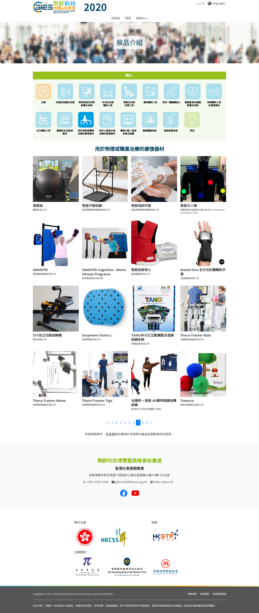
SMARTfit (40, 270)
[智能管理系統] (171, 121)
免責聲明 (204, 593)
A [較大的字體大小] (200, 3)
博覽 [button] (128, 18)
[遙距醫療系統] (149, 121)
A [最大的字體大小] (203, 3)
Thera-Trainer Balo (195, 335)
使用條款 (192, 593)
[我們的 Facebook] (124, 493)
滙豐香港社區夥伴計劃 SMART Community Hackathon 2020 (202, 211)
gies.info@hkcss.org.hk (131, 482)
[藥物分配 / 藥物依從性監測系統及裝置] (128, 123)
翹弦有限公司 (40, 339)
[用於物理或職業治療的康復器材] (86, 123)
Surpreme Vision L (97, 335)
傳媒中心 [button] (142, 18)
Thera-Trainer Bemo (49, 400)
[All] (43, 93)
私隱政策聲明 (219, 593)
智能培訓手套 (141, 205)
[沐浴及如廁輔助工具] (108, 95)
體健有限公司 (40, 209)
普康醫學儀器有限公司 (44, 273)
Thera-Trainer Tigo (97, 400)
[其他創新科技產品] (192, 121)
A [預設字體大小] (197, 3)
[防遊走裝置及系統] (65, 93)
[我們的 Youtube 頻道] (135, 493)
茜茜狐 (38, 205)
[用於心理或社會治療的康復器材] (107, 123)
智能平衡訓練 (92, 205)
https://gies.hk (163, 482)
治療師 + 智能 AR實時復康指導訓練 (153, 402)
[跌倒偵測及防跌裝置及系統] (86, 95)
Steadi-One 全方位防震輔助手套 (203, 272)
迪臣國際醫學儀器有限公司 (96, 209)
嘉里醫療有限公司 (140, 273)
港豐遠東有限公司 (140, 343)
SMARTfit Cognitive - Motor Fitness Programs (104, 272)
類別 (129, 75)
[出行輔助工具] (43, 121)
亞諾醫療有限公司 (189, 278)
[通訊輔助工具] (150, 93)
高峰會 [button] (115, 18)
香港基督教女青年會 (92, 278)
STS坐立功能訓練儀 (47, 335)
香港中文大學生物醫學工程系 (146, 409)
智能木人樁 (188, 205)
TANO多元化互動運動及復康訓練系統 (152, 337)
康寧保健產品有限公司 (192, 404)
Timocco (187, 400)
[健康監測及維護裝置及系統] (193, 95)
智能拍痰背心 (141, 270)
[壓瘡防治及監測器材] (65, 123)
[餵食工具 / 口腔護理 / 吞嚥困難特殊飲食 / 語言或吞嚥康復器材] (214, 95)
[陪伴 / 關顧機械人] (171, 93)
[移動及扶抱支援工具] (129, 95)
